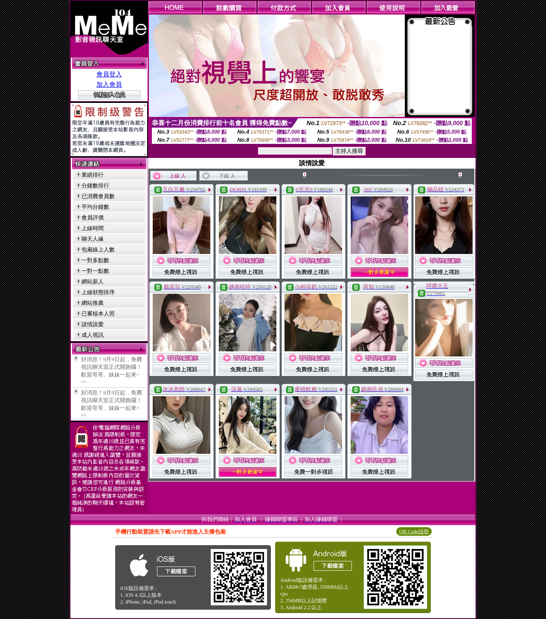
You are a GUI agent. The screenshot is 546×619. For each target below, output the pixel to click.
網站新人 (92, 281)
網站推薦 (92, 303)
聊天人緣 (92, 239)
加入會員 (109, 84)
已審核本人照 (98, 313)
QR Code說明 (414, 531)
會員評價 (92, 217)
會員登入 (109, 74)
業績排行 (92, 175)
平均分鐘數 (95, 207)
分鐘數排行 (95, 185)
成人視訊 (92, 335)
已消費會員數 (98, 196)
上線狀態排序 (98, 292)
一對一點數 (95, 271)
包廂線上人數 (98, 249)
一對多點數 (95, 260)
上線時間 (92, 228)
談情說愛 (92, 324)
